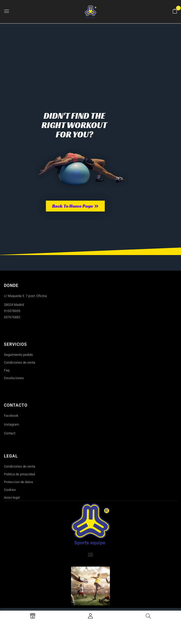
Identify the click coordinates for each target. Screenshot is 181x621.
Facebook (11, 416)
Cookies (10, 490)
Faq (6, 370)
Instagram (11, 424)
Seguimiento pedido (18, 355)
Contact (9, 433)
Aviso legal (12, 497)
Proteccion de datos (18, 482)
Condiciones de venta (19, 362)
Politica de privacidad (19, 474)
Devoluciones (14, 378)
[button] (174, 11)
